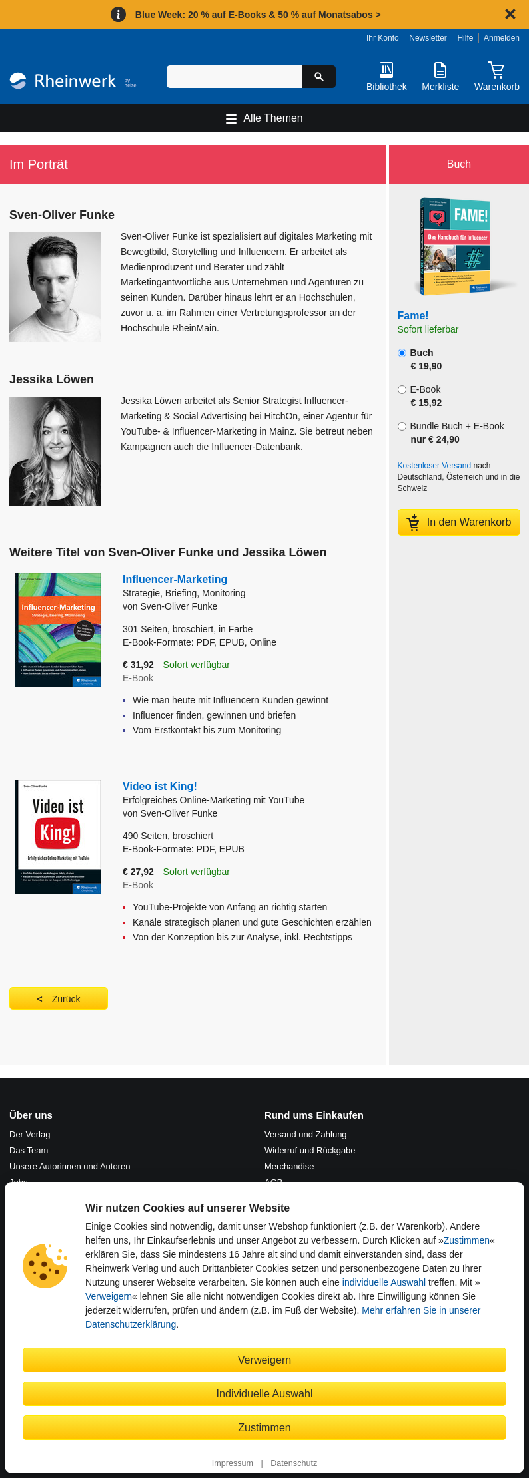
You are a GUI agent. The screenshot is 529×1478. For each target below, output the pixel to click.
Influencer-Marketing (225, 587)
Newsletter (428, 38)
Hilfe (465, 38)
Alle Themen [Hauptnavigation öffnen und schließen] (273, 118)
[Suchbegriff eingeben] (234, 76)
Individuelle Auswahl (265, 1393)
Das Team (28, 1150)
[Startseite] (73, 82)
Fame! (413, 315)
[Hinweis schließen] (510, 14)
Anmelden (502, 38)
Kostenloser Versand (435, 465)
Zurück (66, 999)
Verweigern (108, 1296)
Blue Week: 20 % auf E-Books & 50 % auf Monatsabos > (258, 14)
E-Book (420, 396)
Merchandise (289, 1166)
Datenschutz (293, 1463)
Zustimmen (467, 1240)
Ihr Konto (382, 38)
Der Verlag (29, 1134)
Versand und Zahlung (305, 1134)
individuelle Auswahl (384, 1282)
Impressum (232, 1463)
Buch (420, 359)
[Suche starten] (319, 76)
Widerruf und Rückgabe (310, 1150)
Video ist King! (247, 794)
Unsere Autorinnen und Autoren (69, 1166)
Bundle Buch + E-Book (451, 433)
